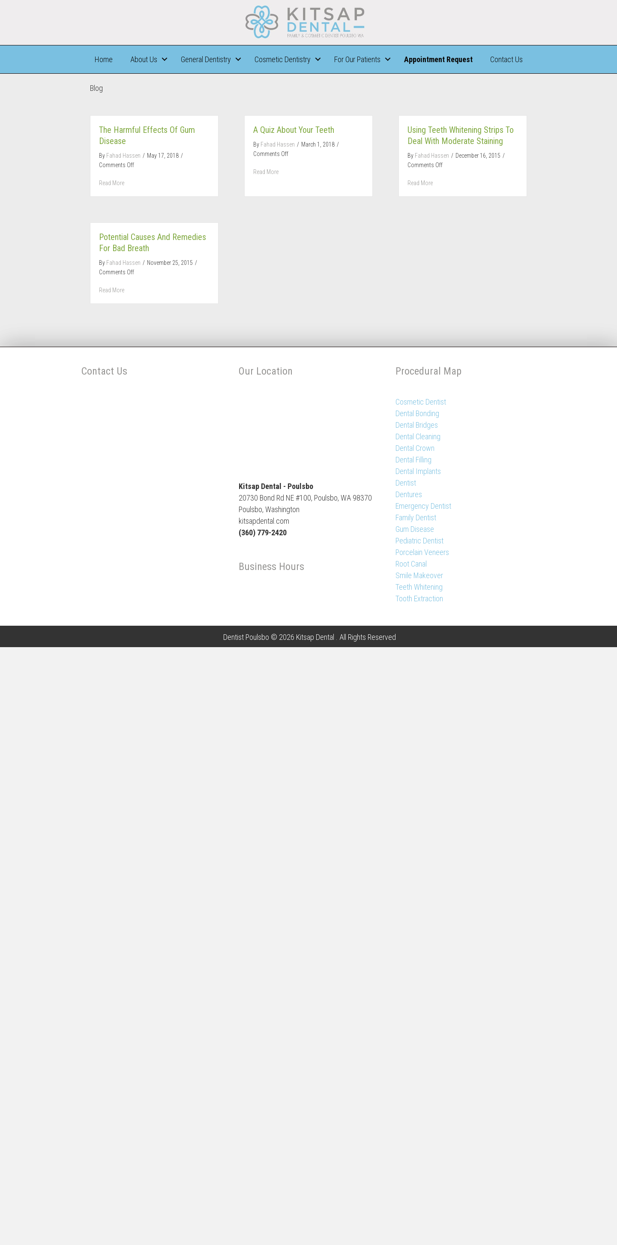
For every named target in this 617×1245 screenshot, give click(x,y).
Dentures (408, 494)
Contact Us (506, 59)
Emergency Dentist (423, 505)
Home (104, 59)
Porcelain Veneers (422, 552)
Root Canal (411, 563)
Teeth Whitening (419, 586)
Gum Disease (414, 529)
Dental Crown (414, 448)
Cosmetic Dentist (420, 401)
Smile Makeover (419, 575)
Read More (111, 183)
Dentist (405, 482)
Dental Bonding (417, 413)
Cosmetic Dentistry (283, 59)
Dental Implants (418, 471)
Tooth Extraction (419, 598)
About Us (143, 59)
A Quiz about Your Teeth (293, 130)
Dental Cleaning (417, 436)
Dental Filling (413, 459)
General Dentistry (206, 59)
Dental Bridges (416, 424)
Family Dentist (415, 517)
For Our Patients (357, 59)
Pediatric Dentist (419, 540)
